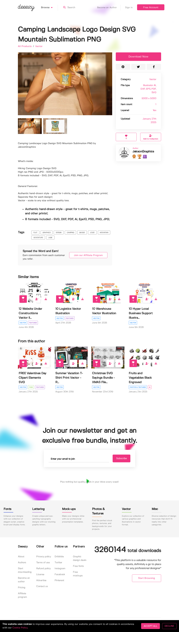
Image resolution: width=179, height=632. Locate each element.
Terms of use (43, 562)
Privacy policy (43, 556)
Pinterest (59, 580)
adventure (38, 237)
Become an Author (109, 7)
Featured (33, 323)
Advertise (41, 580)
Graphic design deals (79, 558)
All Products (25, 46)
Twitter (58, 562)
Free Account (150, 7)
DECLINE (169, 626)
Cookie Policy (19, 628)
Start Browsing (146, 578)
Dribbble (59, 556)
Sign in (129, 8)
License (40, 574)
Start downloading (25, 570)
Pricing (21, 587)
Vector (39, 46)
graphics (46, 232)
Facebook (60, 574)
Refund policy (43, 568)
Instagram (60, 568)
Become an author (24, 580)
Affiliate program (22, 595)
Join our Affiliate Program (86, 255)
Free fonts (78, 566)
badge (82, 232)
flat (35, 232)
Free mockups (78, 574)
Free (31, 387)
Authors (22, 562)
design (58, 232)
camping (70, 232)
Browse (49, 8)
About (21, 556)
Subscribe (119, 458)
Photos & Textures (138, 387)
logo (92, 232)
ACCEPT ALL (150, 626)
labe (50, 237)
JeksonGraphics (143, 151)
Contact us (42, 586)
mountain (104, 232)
